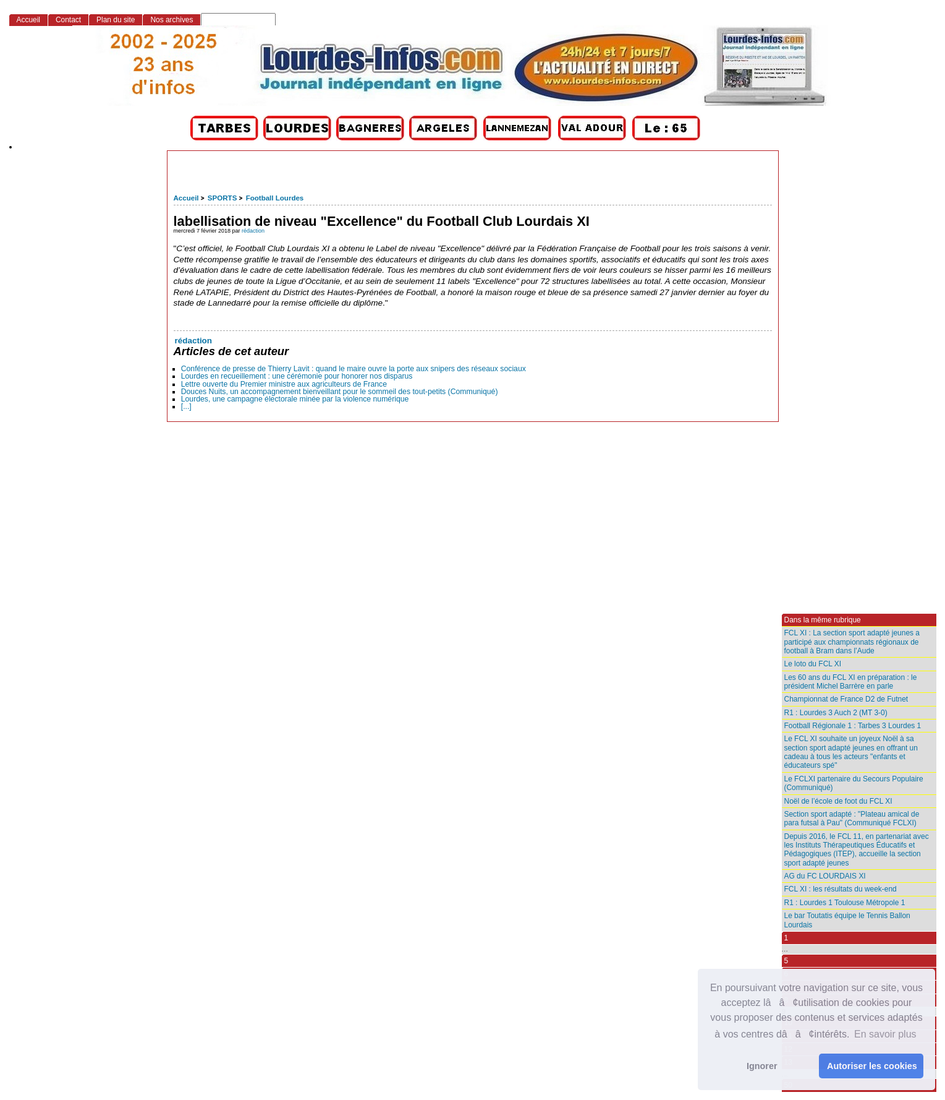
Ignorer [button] (762, 1066)
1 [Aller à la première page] (786, 938)
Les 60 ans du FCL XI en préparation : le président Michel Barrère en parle (850, 681)
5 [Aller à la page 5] (786, 960)
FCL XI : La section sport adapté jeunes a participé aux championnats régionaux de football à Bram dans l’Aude (852, 642)
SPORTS (222, 198)
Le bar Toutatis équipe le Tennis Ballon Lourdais (847, 920)
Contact (68, 19)
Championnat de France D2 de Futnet (846, 699)
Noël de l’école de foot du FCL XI (838, 801)
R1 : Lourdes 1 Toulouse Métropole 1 (844, 902)
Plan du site (115, 19)
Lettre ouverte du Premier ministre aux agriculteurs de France (284, 384)
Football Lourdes (275, 198)
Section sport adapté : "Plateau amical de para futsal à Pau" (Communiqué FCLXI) (852, 818)
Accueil (186, 198)
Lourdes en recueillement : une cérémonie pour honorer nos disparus (297, 376)
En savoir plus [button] (885, 1034)
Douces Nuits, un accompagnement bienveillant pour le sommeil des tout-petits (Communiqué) (339, 391)
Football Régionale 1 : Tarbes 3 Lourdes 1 (853, 725)
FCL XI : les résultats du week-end (840, 889)
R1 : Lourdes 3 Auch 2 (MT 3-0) (836, 712)
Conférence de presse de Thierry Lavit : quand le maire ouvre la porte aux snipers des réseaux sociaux (353, 368)
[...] (186, 406)
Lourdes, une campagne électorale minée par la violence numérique (295, 399)
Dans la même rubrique (822, 620)
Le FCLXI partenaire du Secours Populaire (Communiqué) (853, 783)
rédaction (253, 231)
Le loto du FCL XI (813, 664)
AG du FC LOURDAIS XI (825, 876)
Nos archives (171, 19)
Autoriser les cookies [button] (872, 1066)
